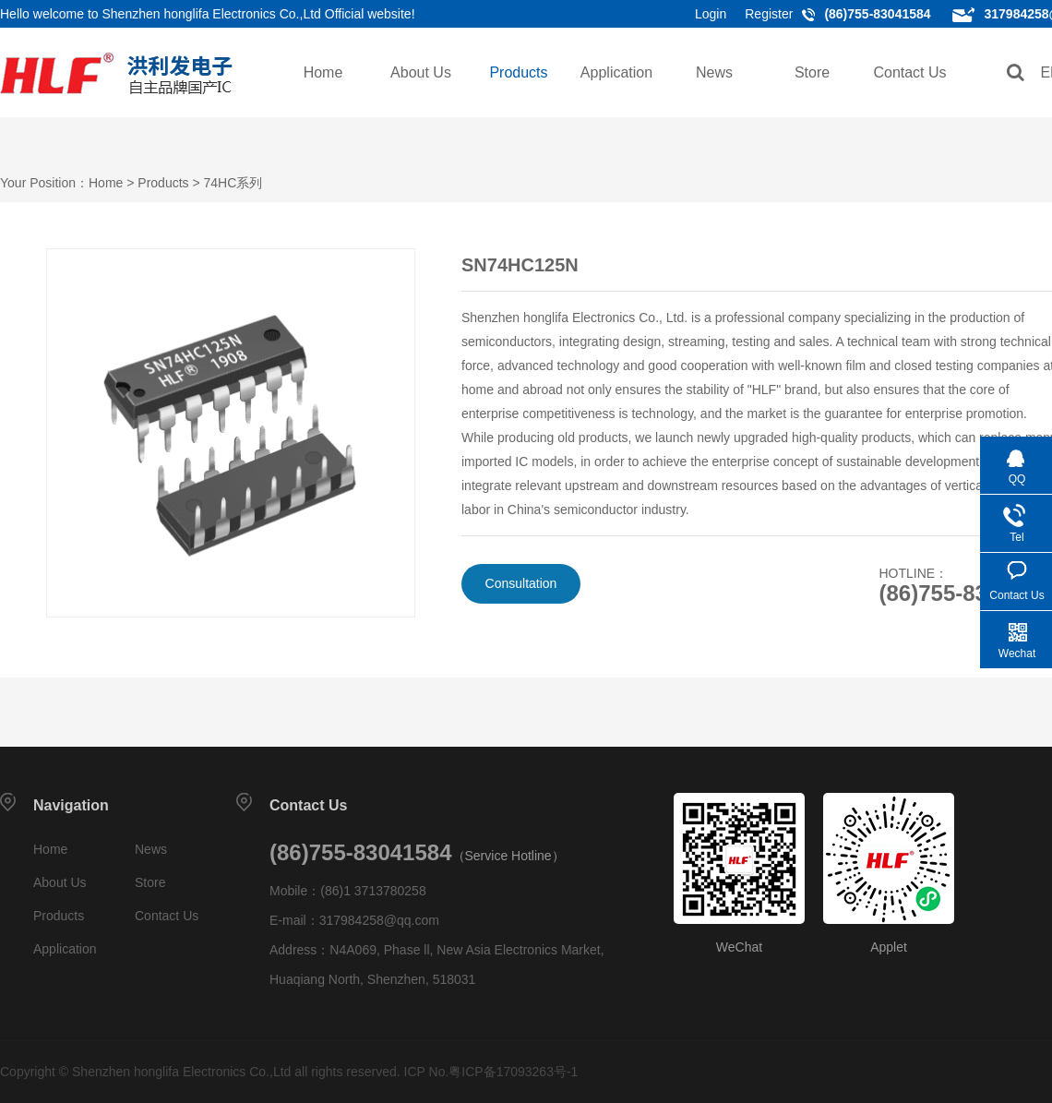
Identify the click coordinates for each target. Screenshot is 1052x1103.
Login (710, 13)
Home (323, 72)
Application (616, 72)
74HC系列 (233, 182)
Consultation (521, 583)
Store (812, 72)
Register (769, 13)
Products (518, 72)
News (714, 72)
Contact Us (909, 72)
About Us (420, 72)
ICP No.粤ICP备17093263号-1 (491, 1071)
